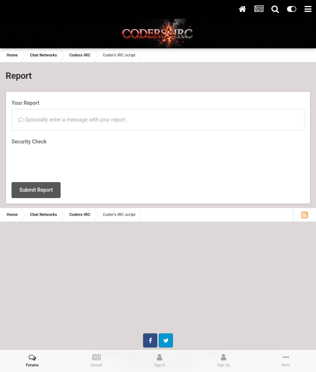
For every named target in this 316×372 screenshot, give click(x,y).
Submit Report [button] (36, 190)
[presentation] (68, 162)
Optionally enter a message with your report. (72, 120)
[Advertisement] (158, 281)
